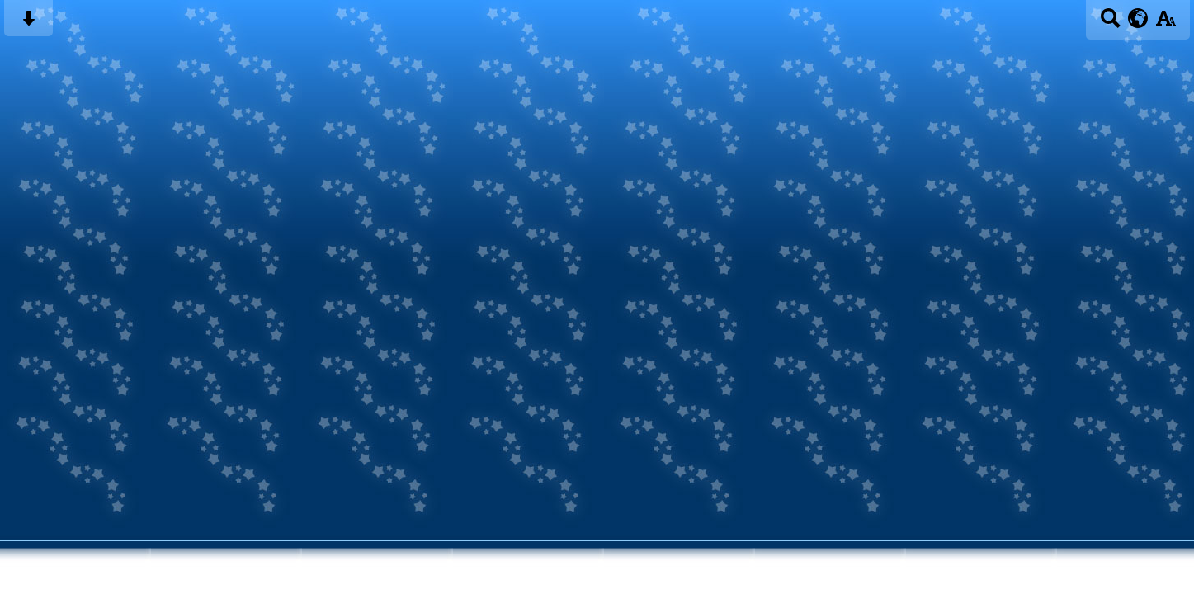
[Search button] (1110, 23)
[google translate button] (1138, 18)
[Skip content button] (28, 23)
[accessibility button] (1165, 23)
